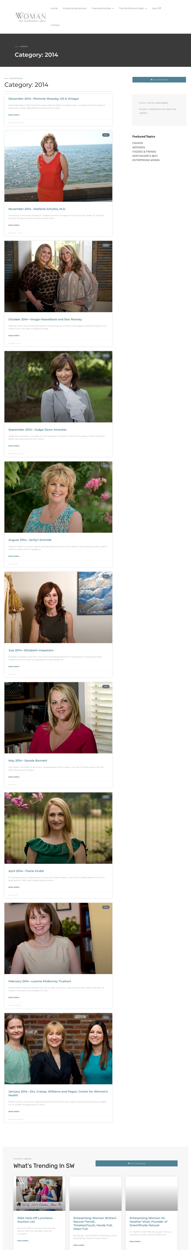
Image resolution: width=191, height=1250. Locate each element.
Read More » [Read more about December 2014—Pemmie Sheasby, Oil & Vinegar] (14, 98)
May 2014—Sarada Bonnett (27, 743)
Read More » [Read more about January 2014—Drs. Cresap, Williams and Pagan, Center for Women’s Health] (14, 1095)
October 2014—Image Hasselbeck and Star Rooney (45, 302)
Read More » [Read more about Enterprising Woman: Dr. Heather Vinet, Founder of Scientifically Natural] (135, 1225)
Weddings (138, 132)
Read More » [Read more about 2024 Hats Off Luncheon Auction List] (23, 1224)
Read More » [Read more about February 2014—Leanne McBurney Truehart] (14, 981)
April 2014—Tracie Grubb (26, 854)
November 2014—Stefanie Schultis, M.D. (37, 192)
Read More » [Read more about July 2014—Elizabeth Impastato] (14, 650)
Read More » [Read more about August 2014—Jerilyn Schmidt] (14, 539)
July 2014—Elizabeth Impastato (30, 633)
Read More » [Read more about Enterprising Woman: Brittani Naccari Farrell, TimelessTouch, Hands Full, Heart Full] (79, 1228)
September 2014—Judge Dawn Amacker (37, 413)
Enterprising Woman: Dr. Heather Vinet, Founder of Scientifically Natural (148, 1205)
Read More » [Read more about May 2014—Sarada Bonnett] (14, 760)
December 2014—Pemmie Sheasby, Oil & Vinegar (43, 82)
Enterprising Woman (146, 148)
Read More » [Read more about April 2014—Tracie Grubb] (14, 870)
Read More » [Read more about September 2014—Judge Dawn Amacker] (14, 429)
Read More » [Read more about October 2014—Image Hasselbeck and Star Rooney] (14, 319)
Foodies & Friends (144, 138)
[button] (113, 8)
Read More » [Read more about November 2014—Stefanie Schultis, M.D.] (14, 208)
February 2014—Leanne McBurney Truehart (39, 964)
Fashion (137, 127)
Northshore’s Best (145, 143)
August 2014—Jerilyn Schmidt (29, 523)
